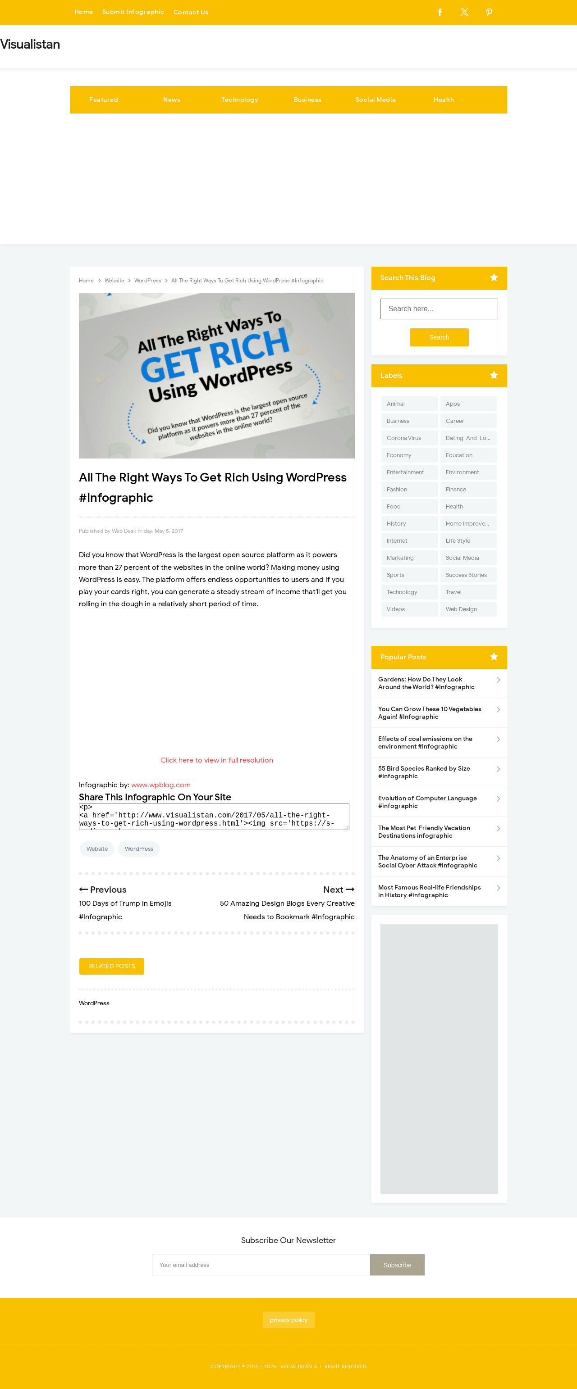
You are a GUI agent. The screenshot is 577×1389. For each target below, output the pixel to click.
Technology (239, 100)
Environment (462, 472)
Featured (103, 100)
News (171, 100)
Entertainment (405, 472)
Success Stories (466, 575)
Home (83, 12)
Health (444, 100)
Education (459, 455)
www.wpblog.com (161, 785)
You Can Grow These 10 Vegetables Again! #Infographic (429, 713)
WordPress (139, 849)
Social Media (376, 100)
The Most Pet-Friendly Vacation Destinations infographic (424, 832)
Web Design (461, 609)
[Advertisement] (288, 181)
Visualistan (296, 1366)
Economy (399, 455)
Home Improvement (471, 523)
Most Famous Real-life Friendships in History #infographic (429, 891)
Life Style (458, 541)
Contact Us (191, 12)
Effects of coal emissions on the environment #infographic (425, 742)
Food (394, 506)
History (396, 523)
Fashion (397, 489)
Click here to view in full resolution (216, 760)
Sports (395, 575)
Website (97, 849)
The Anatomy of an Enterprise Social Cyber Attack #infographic (427, 861)
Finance (456, 489)
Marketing (400, 558)
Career (455, 421)
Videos (396, 609)
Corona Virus (404, 438)
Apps (453, 404)
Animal (396, 404)
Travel (454, 592)
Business (308, 100)
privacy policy (288, 1320)
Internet (397, 541)
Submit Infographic (133, 12)
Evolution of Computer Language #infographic (427, 802)
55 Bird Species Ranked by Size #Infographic (424, 772)
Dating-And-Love (469, 438)
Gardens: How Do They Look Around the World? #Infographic (426, 683)
